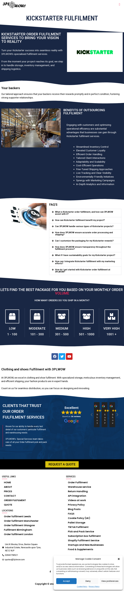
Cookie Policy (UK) (79, 518)
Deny (88, 581)
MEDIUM (62, 328)
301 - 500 (62, 334)
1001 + (111, 334)
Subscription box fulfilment (84, 536)
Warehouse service (79, 486)
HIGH (87, 328)
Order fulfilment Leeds (17, 516)
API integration (77, 495)
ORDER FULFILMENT (15, 500)
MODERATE (37, 328)
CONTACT (10, 495)
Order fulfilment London (18, 534)
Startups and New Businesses (86, 545)
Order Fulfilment (78, 482)
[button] (118, 559)
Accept (66, 581)
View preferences (109, 581)
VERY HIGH (111, 328)
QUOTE (8, 504)
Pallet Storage (76, 522)
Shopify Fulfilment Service (83, 540)
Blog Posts (74, 509)
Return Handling (78, 491)
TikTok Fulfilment (78, 527)
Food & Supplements (80, 549)
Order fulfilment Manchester (21, 520)
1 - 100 (12, 334)
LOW (12, 328)
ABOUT (8, 486)
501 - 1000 (86, 334)
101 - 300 (37, 334)
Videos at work (77, 500)
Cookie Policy (82, 586)
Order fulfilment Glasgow (19, 525)
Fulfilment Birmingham (18, 529)
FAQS (71, 513)
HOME (7, 482)
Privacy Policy (94, 586)
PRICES (8, 491)
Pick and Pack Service (81, 531)
